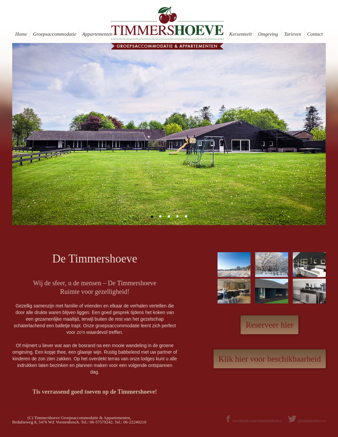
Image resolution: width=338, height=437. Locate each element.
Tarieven (292, 34)
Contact (315, 34)
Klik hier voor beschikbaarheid (270, 358)
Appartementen (97, 34)
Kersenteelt (240, 34)
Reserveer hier (269, 324)
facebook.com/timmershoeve (253, 420)
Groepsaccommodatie (54, 34)
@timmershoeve (311, 420)
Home (21, 34)
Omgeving (268, 34)
